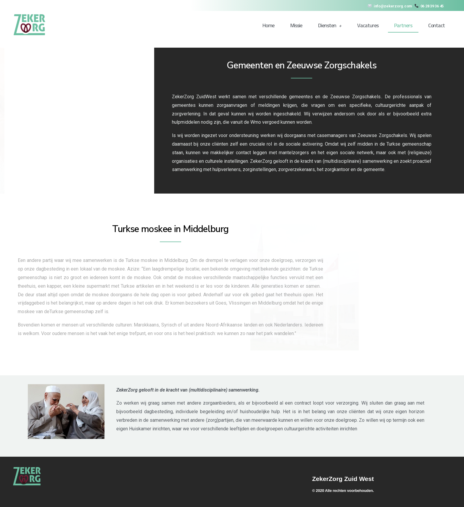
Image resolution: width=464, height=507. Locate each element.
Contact (436, 25)
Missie (296, 25)
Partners (403, 25)
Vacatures (367, 25)
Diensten (329, 25)
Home (268, 25)
